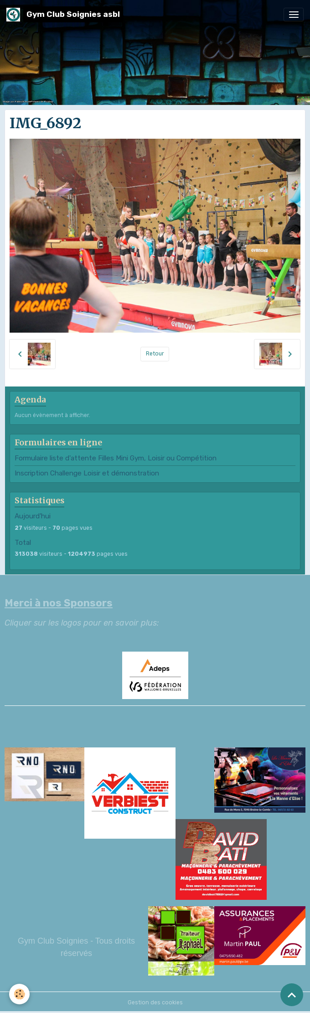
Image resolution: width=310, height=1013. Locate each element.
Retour (155, 353)
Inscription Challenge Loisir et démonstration (87, 473)
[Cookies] (19, 994)
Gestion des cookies (155, 1002)
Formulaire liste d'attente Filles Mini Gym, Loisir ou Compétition (116, 458)
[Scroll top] (291, 994)
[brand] (64, 14)
